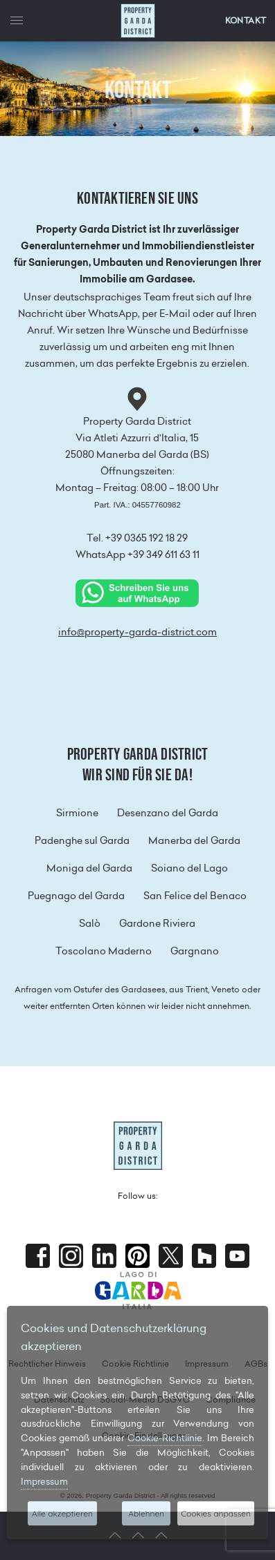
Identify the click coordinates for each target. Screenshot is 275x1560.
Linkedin (104, 1256)
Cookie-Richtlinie (164, 1438)
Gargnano (194, 951)
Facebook (38, 1256)
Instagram (71, 1256)
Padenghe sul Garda (82, 840)
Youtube (237, 1256)
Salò (89, 923)
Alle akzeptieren (62, 1513)
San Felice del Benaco (195, 896)
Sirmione (77, 813)
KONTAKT (246, 20)
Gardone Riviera (157, 923)
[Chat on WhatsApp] (137, 592)
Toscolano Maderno (103, 951)
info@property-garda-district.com (137, 632)
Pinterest (137, 1256)
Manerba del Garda (194, 840)
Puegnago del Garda (76, 896)
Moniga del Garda (89, 868)
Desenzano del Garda (167, 813)
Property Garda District (138, 20)
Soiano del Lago (189, 868)
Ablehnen (146, 1513)
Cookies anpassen (216, 1513)
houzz (204, 1256)
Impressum (44, 1481)
